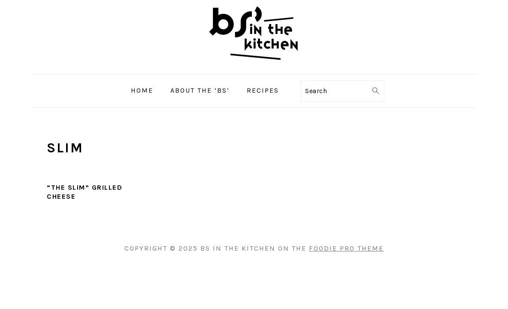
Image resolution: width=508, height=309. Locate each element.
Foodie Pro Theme (346, 248)
